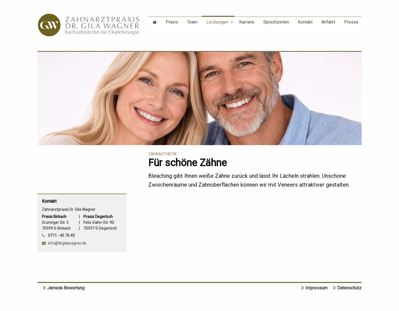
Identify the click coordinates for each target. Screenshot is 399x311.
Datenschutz (349, 288)
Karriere (246, 22)
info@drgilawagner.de (67, 243)
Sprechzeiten (276, 22)
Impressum (316, 288)
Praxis (172, 22)
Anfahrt (328, 22)
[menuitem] (154, 22)
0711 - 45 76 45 (61, 235)
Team (192, 22)
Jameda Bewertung (66, 288)
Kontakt (305, 22)
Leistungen (217, 22)
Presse (351, 22)
